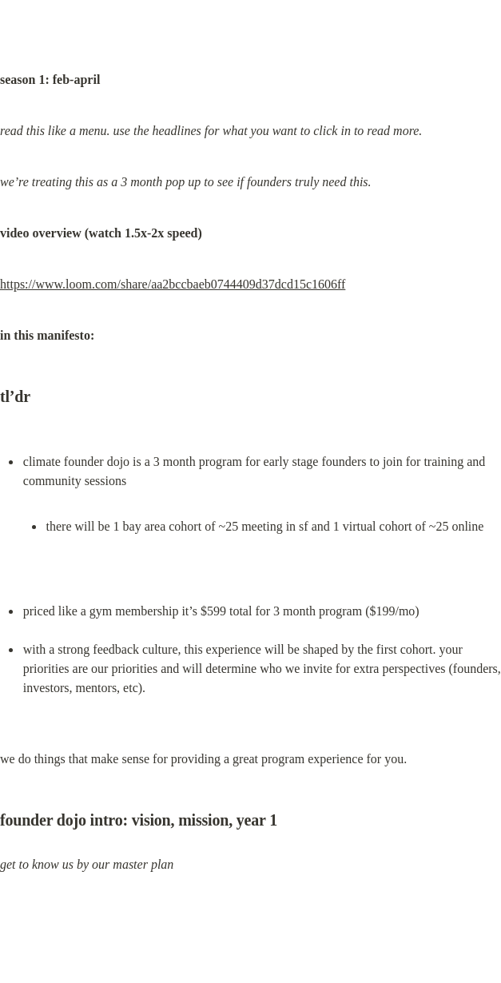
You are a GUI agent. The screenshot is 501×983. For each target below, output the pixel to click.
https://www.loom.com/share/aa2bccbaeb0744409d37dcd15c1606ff (172, 284)
